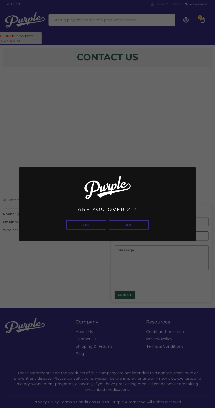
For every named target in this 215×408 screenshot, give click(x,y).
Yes (86, 225)
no (129, 225)
